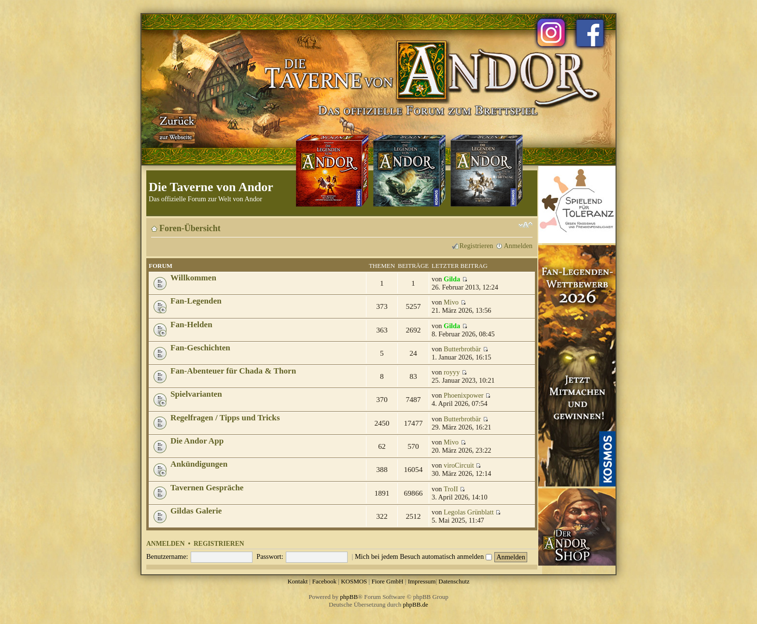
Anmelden (518, 246)
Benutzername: (167, 556)
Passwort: (269, 556)
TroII (451, 489)
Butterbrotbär (462, 349)
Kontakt (297, 581)
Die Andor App (197, 440)
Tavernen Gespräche (206, 487)
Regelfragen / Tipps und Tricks (225, 417)
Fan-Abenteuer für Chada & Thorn (233, 370)
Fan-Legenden (196, 300)
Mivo (451, 302)
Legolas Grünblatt (469, 512)
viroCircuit (459, 465)
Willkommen (193, 277)
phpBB (349, 596)
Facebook (324, 581)
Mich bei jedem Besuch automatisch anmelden (423, 556)
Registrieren (476, 246)
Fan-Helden (191, 324)
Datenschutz (453, 581)
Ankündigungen (198, 464)
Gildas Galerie (196, 510)
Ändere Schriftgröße (526, 225)
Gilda (452, 279)
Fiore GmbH (387, 581)
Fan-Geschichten (200, 347)
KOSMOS (354, 581)
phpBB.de (415, 604)
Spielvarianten (196, 394)
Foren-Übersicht (190, 228)
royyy (452, 372)
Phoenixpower (464, 395)
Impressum (422, 581)
